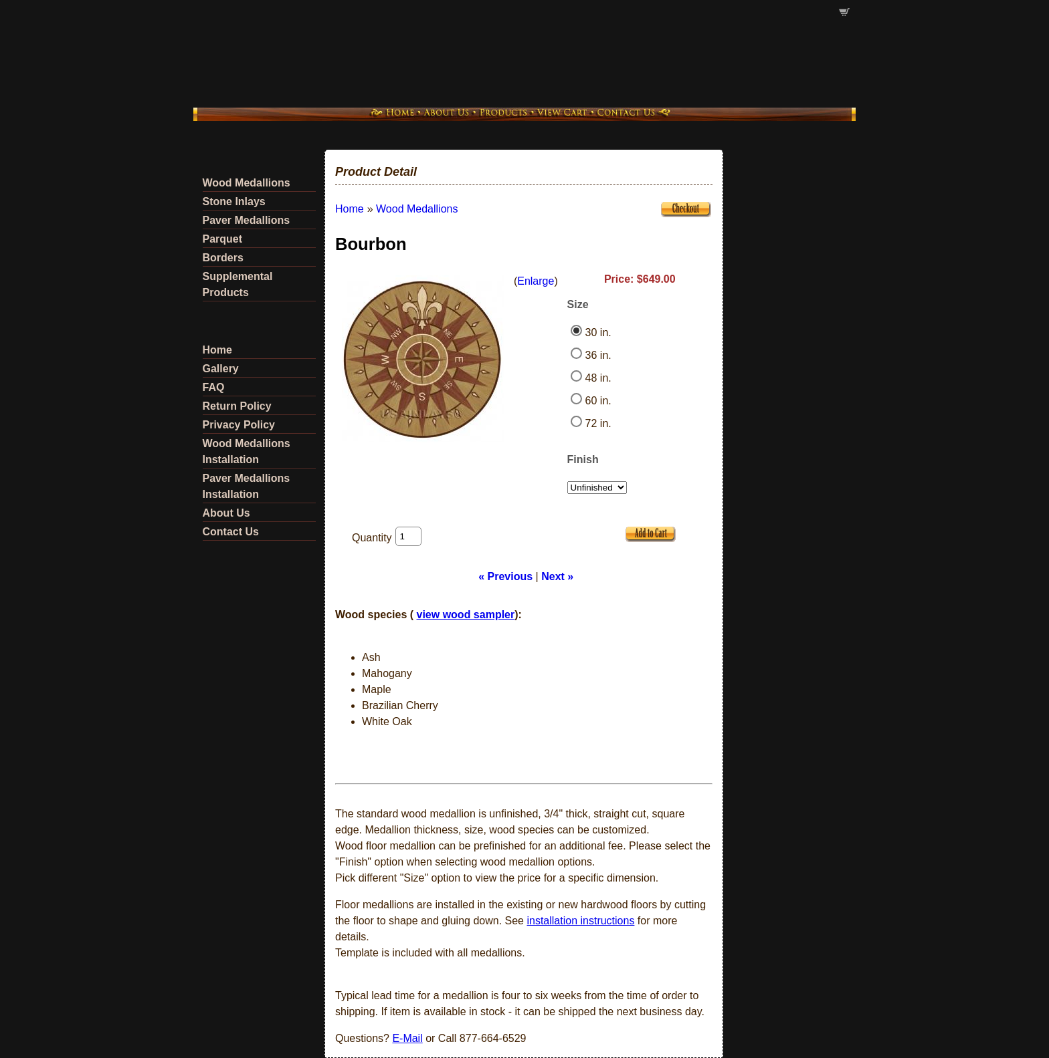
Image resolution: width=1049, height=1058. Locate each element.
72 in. (598, 423)
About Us (226, 513)
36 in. (598, 355)
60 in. (598, 400)
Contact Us (231, 531)
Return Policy (237, 406)
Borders (223, 257)
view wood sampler (466, 614)
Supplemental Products (238, 284)
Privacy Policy (239, 424)
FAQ (214, 387)
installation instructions (580, 920)
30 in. (598, 332)
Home (217, 350)
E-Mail (407, 1038)
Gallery (221, 368)
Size (578, 304)
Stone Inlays (234, 201)
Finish (583, 459)
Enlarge (535, 281)
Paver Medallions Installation (246, 486)
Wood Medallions (246, 182)
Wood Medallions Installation (246, 451)
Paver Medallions (246, 220)
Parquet (223, 239)
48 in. (598, 378)
